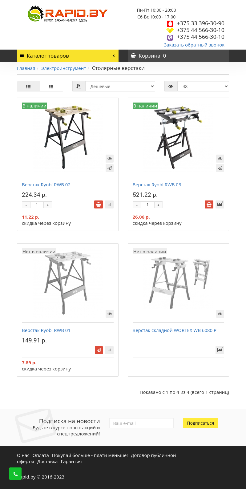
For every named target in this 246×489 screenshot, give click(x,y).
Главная (26, 68)
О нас (23, 455)
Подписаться (200, 423)
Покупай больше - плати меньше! (90, 455)
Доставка (47, 461)
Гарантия (71, 461)
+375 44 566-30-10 (200, 30)
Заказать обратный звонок (194, 45)
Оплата (41, 455)
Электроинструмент (63, 68)
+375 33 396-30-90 (200, 23)
